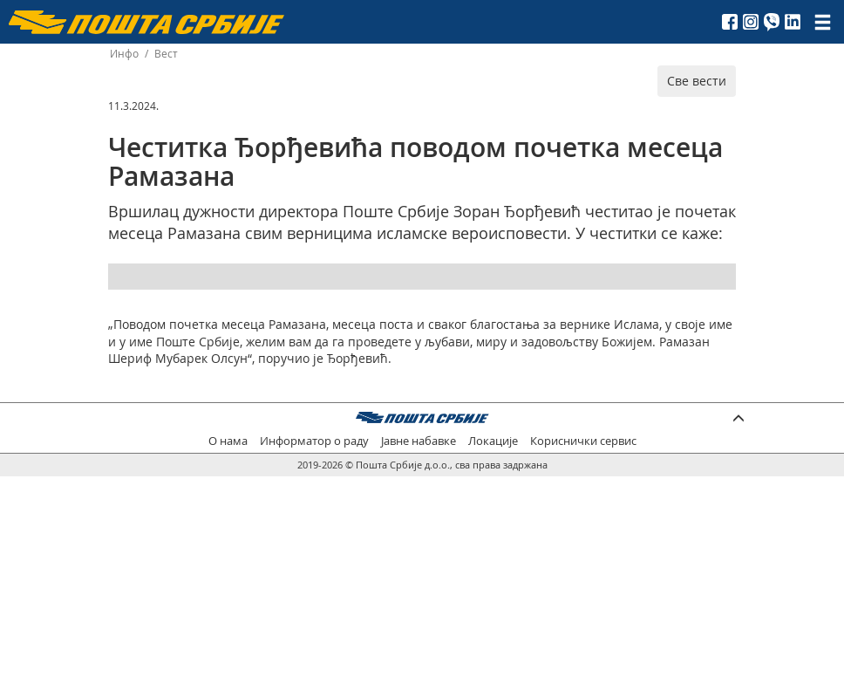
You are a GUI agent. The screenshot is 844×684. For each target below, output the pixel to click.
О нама (228, 441)
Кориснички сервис (583, 441)
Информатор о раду (314, 441)
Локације (493, 441)
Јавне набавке (418, 441)
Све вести (696, 80)
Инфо (124, 53)
